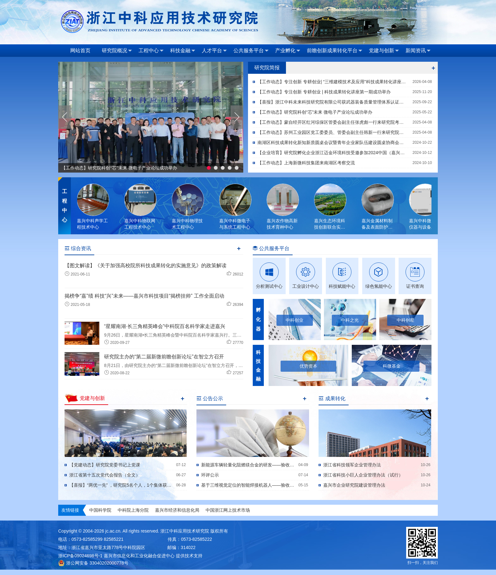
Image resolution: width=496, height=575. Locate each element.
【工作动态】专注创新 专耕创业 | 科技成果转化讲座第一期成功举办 (324, 91)
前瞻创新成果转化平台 (334, 51)
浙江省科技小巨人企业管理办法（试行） (363, 474)
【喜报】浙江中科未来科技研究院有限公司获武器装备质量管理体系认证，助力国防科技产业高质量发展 (332, 101)
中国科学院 (100, 510)
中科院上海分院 (133, 510)
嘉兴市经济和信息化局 (177, 510)
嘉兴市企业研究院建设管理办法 (354, 485)
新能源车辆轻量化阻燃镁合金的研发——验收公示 (248, 464)
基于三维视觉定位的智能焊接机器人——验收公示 (248, 485)
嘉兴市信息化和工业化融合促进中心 (139, 555)
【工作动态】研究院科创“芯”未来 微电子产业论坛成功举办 (119, 168)
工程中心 (151, 51)
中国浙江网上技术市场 (228, 510)
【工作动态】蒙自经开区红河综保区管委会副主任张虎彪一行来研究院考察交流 (332, 122)
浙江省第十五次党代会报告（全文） (104, 474)
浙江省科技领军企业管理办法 (352, 464)
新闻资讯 (418, 51)
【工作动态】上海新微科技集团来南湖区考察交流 (306, 162)
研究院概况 (117, 51)
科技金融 (182, 51)
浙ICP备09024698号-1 (80, 555)
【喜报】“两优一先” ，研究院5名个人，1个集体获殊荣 (121, 485)
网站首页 (80, 50)
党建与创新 (384, 51)
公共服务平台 (251, 51)
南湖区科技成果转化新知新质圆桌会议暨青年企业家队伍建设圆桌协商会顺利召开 (332, 142)
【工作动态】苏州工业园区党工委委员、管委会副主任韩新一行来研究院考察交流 (332, 132)
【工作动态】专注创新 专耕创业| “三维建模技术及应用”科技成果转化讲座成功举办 (332, 81)
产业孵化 (287, 51)
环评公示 (210, 474)
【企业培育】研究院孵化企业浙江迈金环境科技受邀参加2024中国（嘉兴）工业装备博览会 (332, 152)
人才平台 (214, 51)
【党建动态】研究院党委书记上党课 (104, 464)
